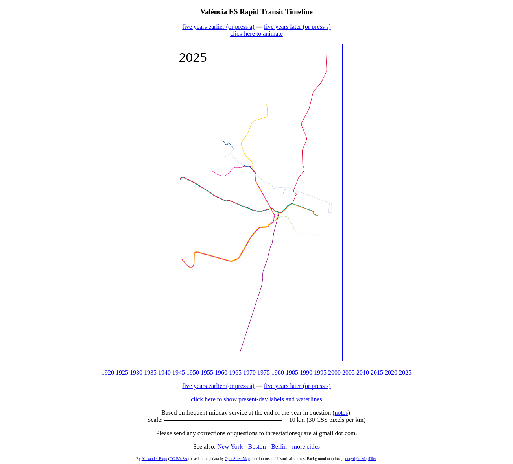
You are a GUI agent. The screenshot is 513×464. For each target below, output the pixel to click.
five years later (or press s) (297, 26)
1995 (320, 372)
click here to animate (256, 33)
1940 (164, 372)
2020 (391, 372)
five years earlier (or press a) (218, 26)
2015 (377, 372)
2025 (405, 372)
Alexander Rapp (154, 459)
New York (230, 446)
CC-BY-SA (179, 459)
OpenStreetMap (237, 459)
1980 (277, 372)
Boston (257, 446)
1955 (207, 372)
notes (341, 412)
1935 (150, 372)
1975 (263, 372)
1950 (192, 372)
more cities (306, 446)
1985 (292, 372)
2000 (334, 372)
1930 (136, 372)
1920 (107, 372)
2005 (348, 372)
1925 (122, 372)
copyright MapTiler (360, 459)
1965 (235, 372)
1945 (178, 372)
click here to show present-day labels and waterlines (256, 399)
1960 (221, 372)
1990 (306, 372)
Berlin (279, 446)
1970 (249, 372)
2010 (362, 372)
